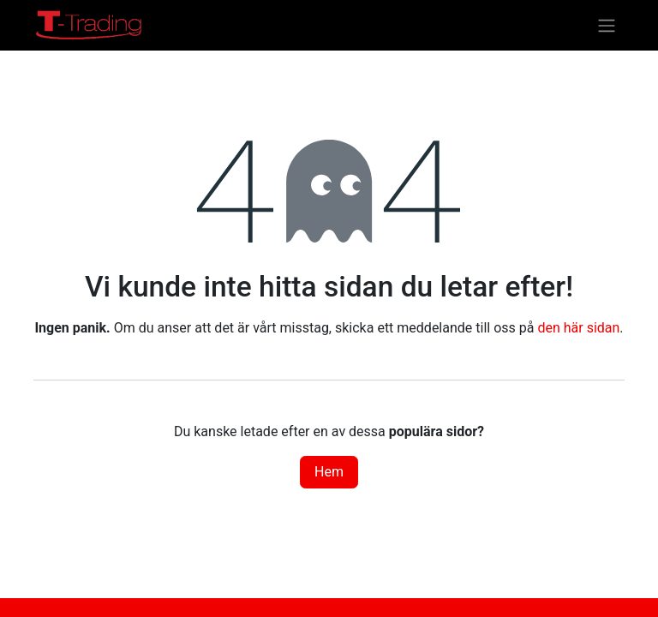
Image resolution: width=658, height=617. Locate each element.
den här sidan (578, 328)
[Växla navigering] (607, 25)
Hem (329, 472)
